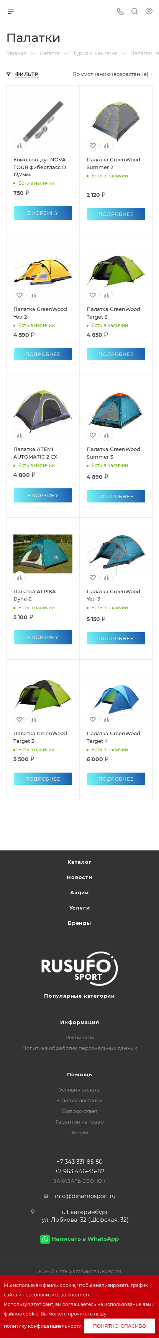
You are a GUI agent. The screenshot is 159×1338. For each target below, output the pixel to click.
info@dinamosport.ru (85, 1196)
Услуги (79, 908)
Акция (79, 1132)
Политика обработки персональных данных (79, 1048)
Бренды (79, 923)
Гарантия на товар (80, 1122)
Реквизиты (80, 1037)
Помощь (79, 1074)
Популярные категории (79, 996)
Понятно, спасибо (119, 1326)
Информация (79, 1022)
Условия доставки (79, 1100)
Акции (79, 892)
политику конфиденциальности (43, 1326)
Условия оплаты (79, 1090)
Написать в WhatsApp (85, 1238)
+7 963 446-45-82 (80, 1171)
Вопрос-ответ (79, 1111)
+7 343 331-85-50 (79, 1161)
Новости (79, 877)
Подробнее (115, 214)
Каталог (79, 862)
